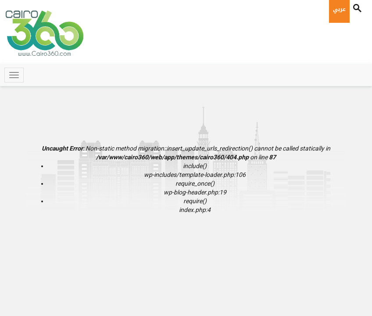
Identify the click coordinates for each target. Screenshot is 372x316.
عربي (339, 9)
